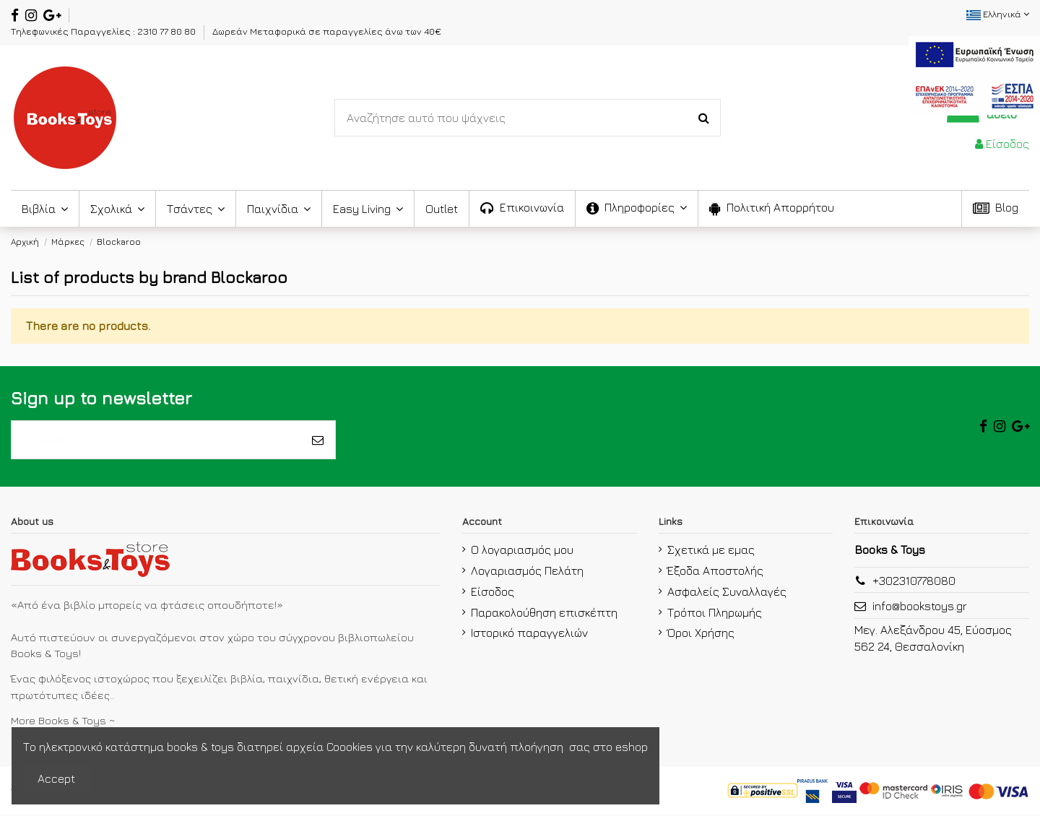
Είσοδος (492, 593)
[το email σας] (156, 441)
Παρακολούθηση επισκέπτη (544, 614)
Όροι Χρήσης (700, 635)
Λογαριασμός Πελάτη (527, 572)
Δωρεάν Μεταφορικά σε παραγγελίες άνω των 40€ (326, 31)
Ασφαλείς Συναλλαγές (726, 593)
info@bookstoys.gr (919, 608)
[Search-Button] (704, 117)
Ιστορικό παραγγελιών (529, 635)
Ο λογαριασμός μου (522, 551)
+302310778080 (914, 583)
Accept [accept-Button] (56, 778)
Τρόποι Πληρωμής (714, 614)
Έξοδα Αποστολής (715, 572)
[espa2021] (974, 73)
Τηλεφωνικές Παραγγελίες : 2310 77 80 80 (104, 31)
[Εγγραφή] (317, 441)
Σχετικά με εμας (711, 551)
